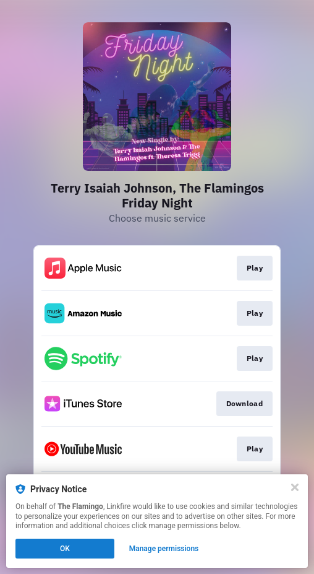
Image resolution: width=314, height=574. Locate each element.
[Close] (295, 487)
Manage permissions (164, 548)
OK (65, 548)
